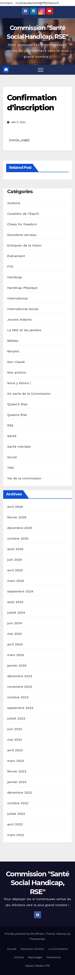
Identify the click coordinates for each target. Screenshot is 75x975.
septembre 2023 (20, 708)
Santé (11, 436)
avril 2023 (15, 750)
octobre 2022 (17, 803)
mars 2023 (15, 761)
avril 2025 (15, 570)
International (17, 298)
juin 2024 (14, 623)
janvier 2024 (17, 665)
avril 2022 (15, 824)
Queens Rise (17, 415)
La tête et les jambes (24, 330)
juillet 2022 (16, 814)
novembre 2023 (19, 687)
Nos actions (16, 372)
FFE (10, 266)
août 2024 (15, 602)
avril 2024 (15, 644)
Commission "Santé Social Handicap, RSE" (37, 883)
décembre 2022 (19, 792)
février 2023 (16, 771)
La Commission (58, 948)
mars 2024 (15, 655)
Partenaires (54, 957)
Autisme (13, 203)
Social (12, 457)
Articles (19, 957)
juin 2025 (14, 560)
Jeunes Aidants (19, 319)
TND (10, 468)
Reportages (35, 957)
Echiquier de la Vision (24, 245)
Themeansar (37, 938)
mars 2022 (15, 835)
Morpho (13, 351)
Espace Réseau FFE (37, 965)
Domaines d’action (32, 948)
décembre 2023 (19, 676)
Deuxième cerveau (22, 235)
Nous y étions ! (19, 383)
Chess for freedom (22, 224)
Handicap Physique (22, 288)
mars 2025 (15, 581)
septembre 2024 (20, 591)
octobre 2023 (17, 697)
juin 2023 (14, 729)
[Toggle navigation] (40, 69)
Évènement (16, 256)
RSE (10, 425)
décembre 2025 (19, 528)
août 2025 (15, 549)
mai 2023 (14, 739)
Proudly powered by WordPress (25, 933)
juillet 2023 (16, 718)
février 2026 (16, 517)
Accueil (11, 948)
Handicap (14, 277)
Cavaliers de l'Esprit (23, 214)
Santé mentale (19, 446)
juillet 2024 (16, 612)
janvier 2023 (17, 782)
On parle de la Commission (29, 394)
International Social (22, 309)
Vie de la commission (24, 478)
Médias (12, 341)
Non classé (16, 362)
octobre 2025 (17, 538)
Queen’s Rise (17, 404)
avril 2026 (15, 507)
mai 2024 (14, 634)
